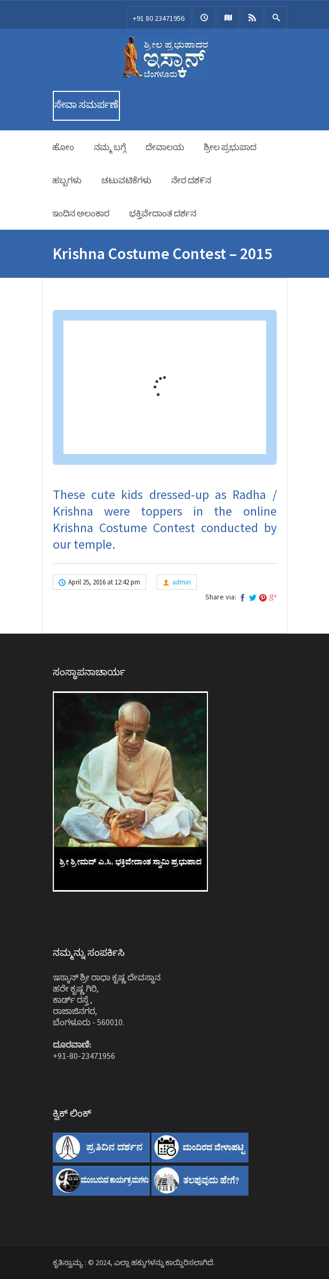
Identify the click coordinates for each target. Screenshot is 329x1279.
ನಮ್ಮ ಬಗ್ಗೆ (110, 147)
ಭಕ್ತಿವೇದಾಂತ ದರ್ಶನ (162, 213)
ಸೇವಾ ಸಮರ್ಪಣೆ (86, 104)
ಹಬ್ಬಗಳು (67, 180)
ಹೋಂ (63, 147)
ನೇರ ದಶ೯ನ (191, 180)
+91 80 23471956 (158, 18)
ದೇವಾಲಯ (165, 147)
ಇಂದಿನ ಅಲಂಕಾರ (80, 213)
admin (181, 582)
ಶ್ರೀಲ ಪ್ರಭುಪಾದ (230, 147)
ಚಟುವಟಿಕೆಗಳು (126, 180)
